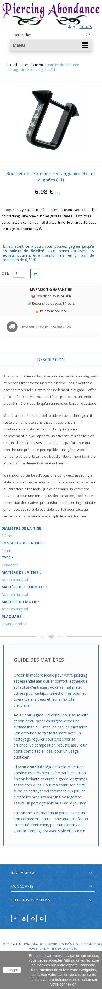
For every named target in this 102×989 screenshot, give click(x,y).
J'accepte (11, 970)
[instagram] (42, 918)
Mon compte (22, 886)
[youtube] (24, 918)
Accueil (12, 65)
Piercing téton (32, 65)
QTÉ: (6, 273)
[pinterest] (33, 918)
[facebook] (15, 918)
